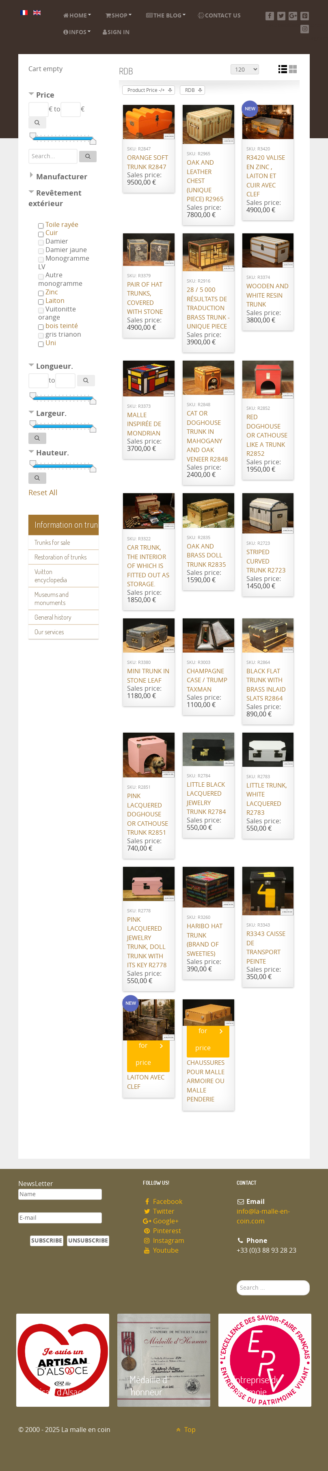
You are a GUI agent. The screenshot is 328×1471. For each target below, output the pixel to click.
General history (53, 617)
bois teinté (61, 326)
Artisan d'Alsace (57, 1391)
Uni (50, 343)
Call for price (143, 1045)
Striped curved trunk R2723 (266, 561)
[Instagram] (304, 29)
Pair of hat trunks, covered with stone (145, 298)
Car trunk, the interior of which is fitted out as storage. (148, 566)
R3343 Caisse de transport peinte (265, 947)
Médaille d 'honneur (148, 1385)
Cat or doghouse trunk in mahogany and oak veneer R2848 (207, 436)
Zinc (51, 292)
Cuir (51, 233)
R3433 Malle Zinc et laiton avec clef (146, 1072)
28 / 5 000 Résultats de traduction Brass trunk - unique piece (208, 308)
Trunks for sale (52, 542)
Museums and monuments (52, 598)
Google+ (161, 1221)
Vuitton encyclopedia (51, 576)
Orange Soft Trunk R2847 (147, 162)
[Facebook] (269, 16)
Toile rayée (61, 224)
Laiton (55, 301)
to (57, 109)
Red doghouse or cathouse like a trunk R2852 (266, 435)
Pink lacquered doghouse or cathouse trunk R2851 (147, 814)
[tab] (63, 96)
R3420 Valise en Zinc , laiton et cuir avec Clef (265, 176)
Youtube (161, 1250)
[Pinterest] (304, 16)
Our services (49, 632)
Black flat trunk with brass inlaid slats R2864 (266, 685)
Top (185, 1430)
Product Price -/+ (146, 90)
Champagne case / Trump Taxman (207, 680)
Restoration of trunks (60, 557)
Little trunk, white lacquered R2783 (266, 799)
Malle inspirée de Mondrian (144, 424)
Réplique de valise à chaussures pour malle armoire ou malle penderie (205, 1072)
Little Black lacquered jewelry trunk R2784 (206, 798)
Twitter (159, 1211)
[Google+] (293, 16)
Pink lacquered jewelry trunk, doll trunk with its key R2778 (147, 942)
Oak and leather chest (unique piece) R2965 (205, 181)
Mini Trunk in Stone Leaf (148, 676)
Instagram (163, 1241)
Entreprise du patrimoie (256, 1385)
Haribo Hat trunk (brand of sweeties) (204, 940)
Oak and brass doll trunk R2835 (206, 555)
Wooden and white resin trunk (267, 295)
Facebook (162, 1202)
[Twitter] (281, 16)
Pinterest (162, 1231)
